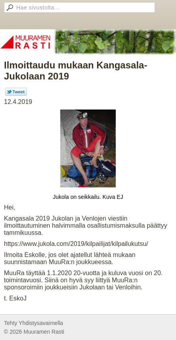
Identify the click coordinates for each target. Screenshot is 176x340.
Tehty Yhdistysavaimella (33, 323)
